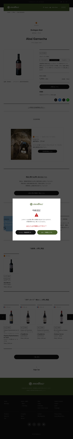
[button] (47, 232)
